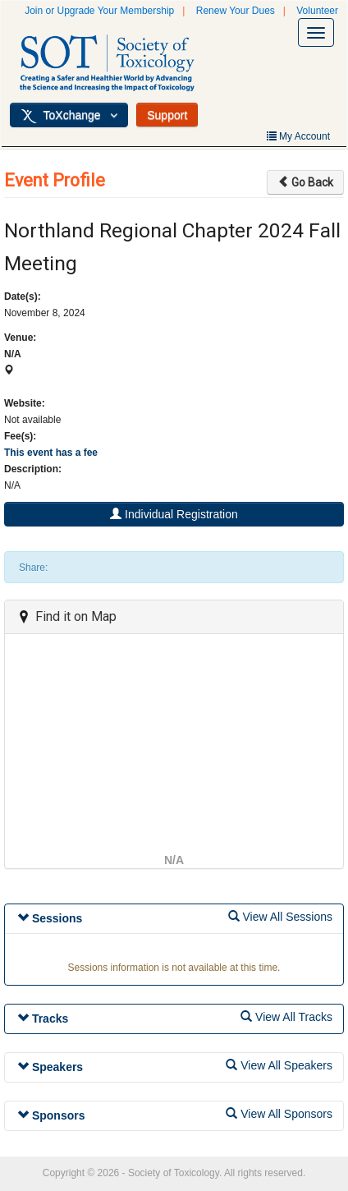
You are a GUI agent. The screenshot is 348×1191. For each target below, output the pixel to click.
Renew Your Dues (235, 10)
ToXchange (69, 115)
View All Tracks (286, 1016)
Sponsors (51, 1115)
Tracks (42, 1018)
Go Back (305, 182)
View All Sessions (280, 916)
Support (167, 115)
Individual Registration (174, 514)
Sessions (49, 918)
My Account (298, 136)
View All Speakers (279, 1065)
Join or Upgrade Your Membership (99, 10)
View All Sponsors (279, 1113)
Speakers (50, 1067)
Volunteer (317, 10)
